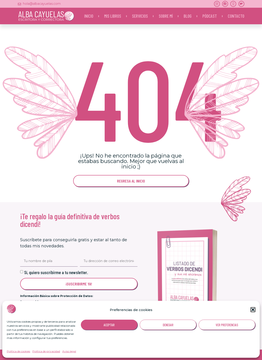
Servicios (140, 16)
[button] (253, 309)
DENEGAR (168, 325)
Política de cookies (18, 351)
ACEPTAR (109, 325)
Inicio (88, 16)
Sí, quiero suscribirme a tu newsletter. (56, 272)
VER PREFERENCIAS (227, 325)
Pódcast (209, 16)
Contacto (236, 16)
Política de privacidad (46, 351)
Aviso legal (69, 351)
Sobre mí (166, 16)
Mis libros (112, 16)
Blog (188, 16)
